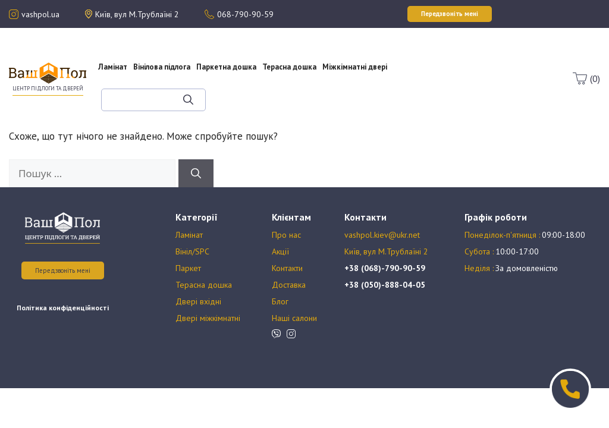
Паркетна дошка (226, 67)
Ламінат (112, 67)
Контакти (287, 268)
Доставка (289, 284)
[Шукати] (188, 100)
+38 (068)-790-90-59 (384, 268)
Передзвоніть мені (62, 270)
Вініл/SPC (192, 251)
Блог (439, 83)
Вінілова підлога (161, 67)
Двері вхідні (198, 301)
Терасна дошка (289, 67)
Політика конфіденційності (63, 307)
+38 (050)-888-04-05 (384, 284)
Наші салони (294, 318)
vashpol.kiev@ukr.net (382, 234)
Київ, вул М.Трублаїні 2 (386, 251)
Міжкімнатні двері (354, 67)
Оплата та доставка (430, 72)
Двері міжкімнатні (207, 318)
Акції (430, 61)
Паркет (188, 268)
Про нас (430, 51)
